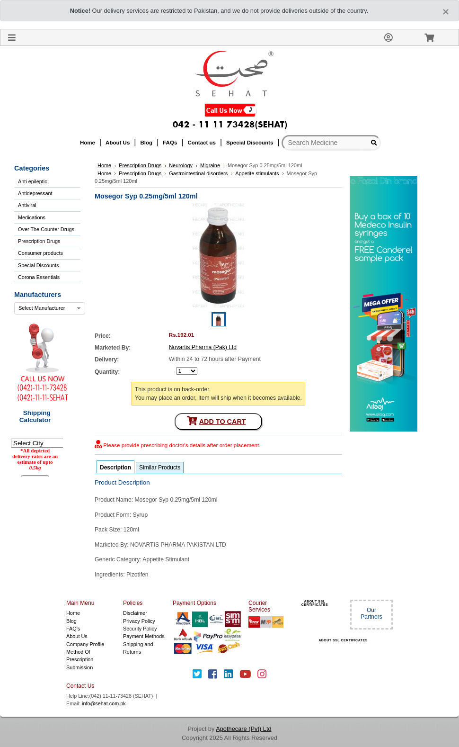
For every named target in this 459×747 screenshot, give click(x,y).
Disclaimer (135, 613)
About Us (77, 636)
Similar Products (159, 467)
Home (73, 613)
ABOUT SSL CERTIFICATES (314, 603)
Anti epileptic (32, 181)
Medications (31, 217)
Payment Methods (144, 636)
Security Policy (140, 628)
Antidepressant (35, 193)
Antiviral (27, 205)
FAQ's (73, 628)
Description (115, 467)
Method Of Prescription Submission (79, 659)
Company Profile (85, 644)
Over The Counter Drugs (46, 229)
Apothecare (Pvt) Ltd (243, 728)
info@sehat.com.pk (104, 703)
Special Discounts (38, 265)
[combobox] (49, 308)
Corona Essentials (39, 277)
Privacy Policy (139, 621)
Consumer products (40, 253)
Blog (71, 621)
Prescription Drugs (39, 241)
